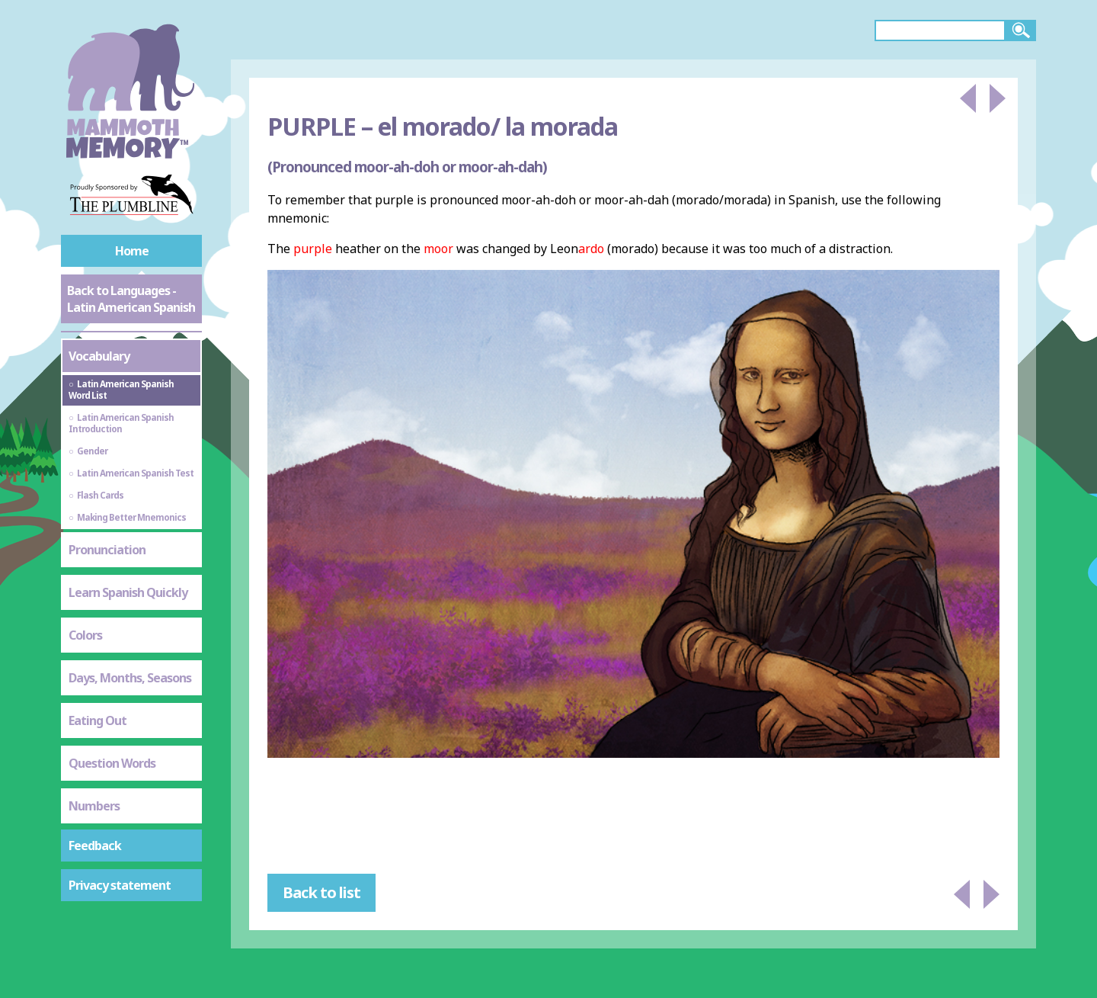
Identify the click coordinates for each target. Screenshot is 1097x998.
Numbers (94, 805)
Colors (85, 635)
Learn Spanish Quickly (128, 592)
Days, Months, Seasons (130, 677)
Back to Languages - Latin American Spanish (131, 299)
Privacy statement (120, 885)
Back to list (321, 892)
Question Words (112, 763)
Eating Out (97, 720)
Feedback (95, 845)
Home (132, 250)
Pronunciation (107, 549)
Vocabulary (99, 356)
